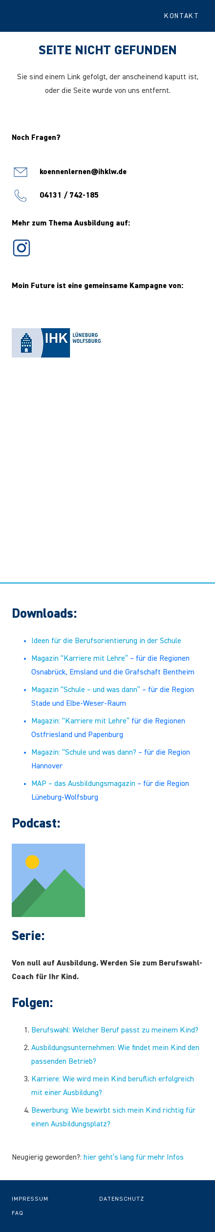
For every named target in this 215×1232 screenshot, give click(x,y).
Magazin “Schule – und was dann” (85, 690)
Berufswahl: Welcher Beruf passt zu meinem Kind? (114, 1030)
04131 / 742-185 (69, 196)
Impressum (30, 1199)
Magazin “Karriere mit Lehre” (79, 659)
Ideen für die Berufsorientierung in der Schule (106, 641)
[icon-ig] (21, 248)
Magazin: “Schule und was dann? (83, 753)
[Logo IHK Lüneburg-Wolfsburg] (56, 343)
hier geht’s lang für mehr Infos (134, 1158)
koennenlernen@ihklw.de (83, 172)
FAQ (17, 1213)
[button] (185, 16)
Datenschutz (121, 1199)
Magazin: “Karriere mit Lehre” (80, 721)
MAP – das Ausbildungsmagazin (83, 784)
